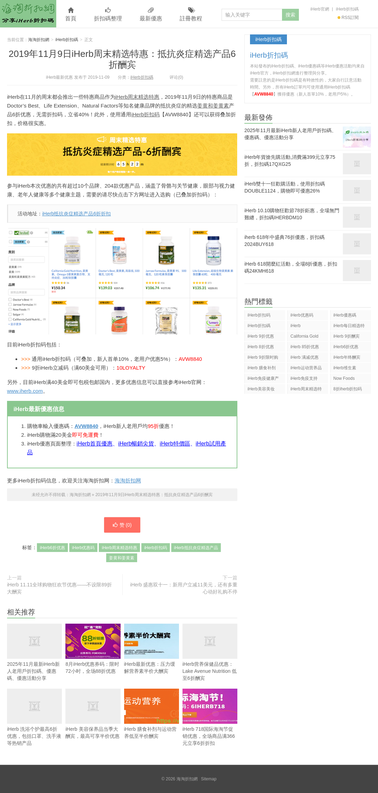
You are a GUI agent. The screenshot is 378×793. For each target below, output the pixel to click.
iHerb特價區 (175, 444)
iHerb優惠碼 (344, 315)
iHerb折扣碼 (347, 9)
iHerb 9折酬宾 (346, 336)
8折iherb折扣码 (347, 388)
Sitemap (209, 778)
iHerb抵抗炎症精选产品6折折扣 (76, 213)
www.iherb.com (25, 391)
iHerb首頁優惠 (95, 444)
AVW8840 (86, 426)
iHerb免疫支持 (304, 378)
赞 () (122, 525)
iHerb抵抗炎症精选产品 (196, 547)
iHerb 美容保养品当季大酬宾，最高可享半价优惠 (92, 714)
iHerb (295, 325)
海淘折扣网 (128, 480)
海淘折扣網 (28, 13)
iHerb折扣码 (145, 114)
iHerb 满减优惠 (304, 357)
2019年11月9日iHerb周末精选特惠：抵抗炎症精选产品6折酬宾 (122, 59)
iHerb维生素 (344, 367)
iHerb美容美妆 (261, 388)
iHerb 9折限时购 (263, 357)
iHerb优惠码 (83, 547)
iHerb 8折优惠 (261, 346)
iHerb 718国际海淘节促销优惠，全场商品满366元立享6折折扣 (209, 717)
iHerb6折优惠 (52, 547)
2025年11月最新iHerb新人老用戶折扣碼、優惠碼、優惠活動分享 (34, 660)
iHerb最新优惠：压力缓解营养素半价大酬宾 (151, 649)
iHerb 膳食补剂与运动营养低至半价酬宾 (151, 714)
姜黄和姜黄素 (213, 106)
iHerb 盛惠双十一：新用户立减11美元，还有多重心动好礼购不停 (183, 588)
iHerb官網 (319, 9)
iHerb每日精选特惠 (349, 327)
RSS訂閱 (348, 17)
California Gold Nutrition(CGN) (304, 337)
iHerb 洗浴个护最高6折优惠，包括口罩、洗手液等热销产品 (34, 717)
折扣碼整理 (108, 14)
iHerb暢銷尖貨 (136, 444)
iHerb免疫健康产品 (263, 379)
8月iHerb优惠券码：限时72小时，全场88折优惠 (92, 649)
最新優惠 (151, 14)
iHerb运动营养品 (306, 367)
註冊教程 (191, 14)
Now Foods (344, 378)
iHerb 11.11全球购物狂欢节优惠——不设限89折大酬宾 (59, 588)
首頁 (70, 14)
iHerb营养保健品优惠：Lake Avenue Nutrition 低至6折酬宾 (209, 652)
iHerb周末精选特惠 (137, 97)
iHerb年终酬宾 (346, 357)
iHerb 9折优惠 (261, 336)
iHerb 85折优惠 (304, 346)
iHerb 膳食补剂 (262, 367)
